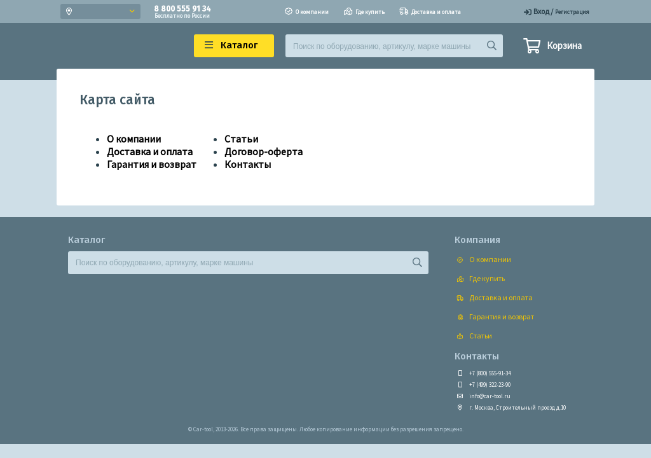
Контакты (247, 164)
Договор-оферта (263, 151)
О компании (134, 138)
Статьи (241, 138)
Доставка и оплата (150, 151)
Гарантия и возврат (151, 164)
